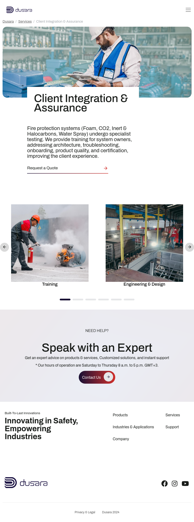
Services (25, 21)
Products (120, 415)
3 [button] (90, 300)
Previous (4, 247)
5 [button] (116, 300)
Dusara (8, 21)
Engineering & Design (144, 284)
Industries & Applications (133, 427)
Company (121, 439)
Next (189, 247)
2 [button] (78, 300)
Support (172, 427)
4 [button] (103, 300)
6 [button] (129, 300)
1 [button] (65, 300)
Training (49, 284)
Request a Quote (42, 168)
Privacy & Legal (85, 512)
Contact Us (91, 378)
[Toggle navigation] (188, 10)
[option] (50, 246)
